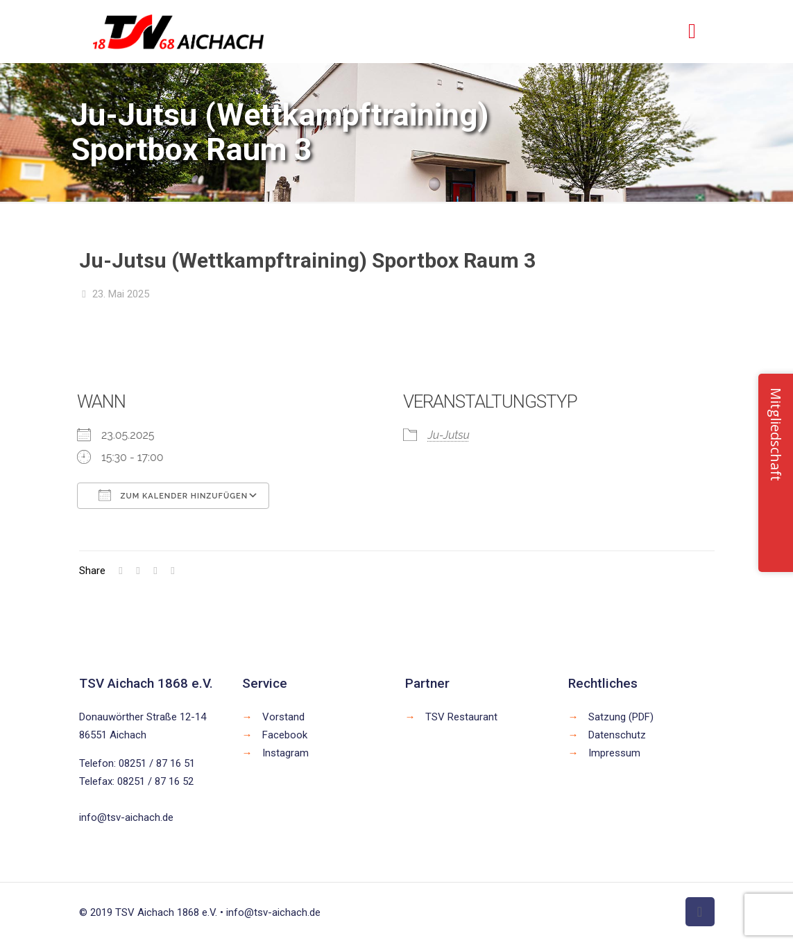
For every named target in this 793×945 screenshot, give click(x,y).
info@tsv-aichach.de (126, 817)
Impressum (614, 753)
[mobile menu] (692, 31)
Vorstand (283, 717)
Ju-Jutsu (448, 435)
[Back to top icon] (700, 911)
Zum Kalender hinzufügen (173, 495)
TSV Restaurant (461, 717)
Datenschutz (617, 735)
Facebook (284, 735)
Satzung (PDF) (621, 717)
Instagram (285, 753)
